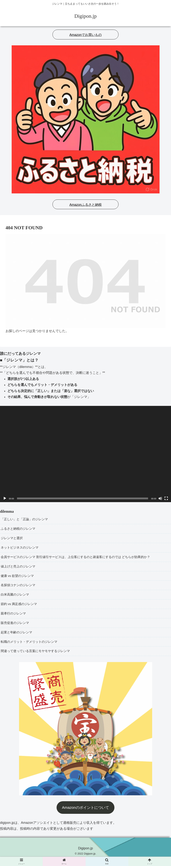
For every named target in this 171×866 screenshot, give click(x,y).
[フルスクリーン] (166, 498)
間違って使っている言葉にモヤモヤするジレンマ (37, 658)
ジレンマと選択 (12, 539)
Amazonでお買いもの (85, 35)
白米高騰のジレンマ (16, 599)
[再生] (5, 498)
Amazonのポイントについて (85, 815)
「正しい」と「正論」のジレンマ (26, 519)
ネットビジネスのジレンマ (21, 549)
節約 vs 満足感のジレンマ (20, 608)
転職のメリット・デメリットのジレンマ (31, 648)
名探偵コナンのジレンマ (19, 589)
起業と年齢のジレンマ (17, 638)
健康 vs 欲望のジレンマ (18, 579)
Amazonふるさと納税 (85, 205)
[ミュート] (160, 498)
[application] (85, 454)
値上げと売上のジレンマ (19, 569)
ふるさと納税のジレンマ (19, 529)
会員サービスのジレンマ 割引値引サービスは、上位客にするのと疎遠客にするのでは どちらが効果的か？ (80, 559)
